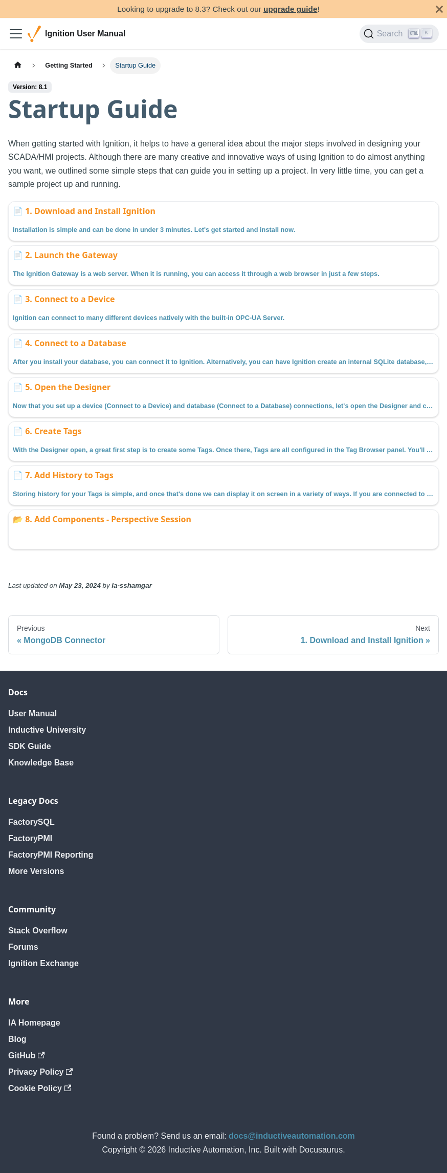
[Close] (439, 9)
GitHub (26, 1055)
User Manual (32, 713)
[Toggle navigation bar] (16, 33)
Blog (17, 1039)
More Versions (36, 871)
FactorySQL (31, 822)
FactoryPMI (30, 838)
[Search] (399, 34)
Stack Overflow (38, 930)
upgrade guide (290, 9)
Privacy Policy (40, 1072)
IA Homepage (34, 1022)
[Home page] (18, 65)
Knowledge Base (41, 762)
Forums (23, 947)
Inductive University (47, 730)
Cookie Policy (39, 1088)
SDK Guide (29, 746)
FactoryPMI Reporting (50, 854)
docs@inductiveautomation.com (292, 1136)
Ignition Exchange (43, 963)
